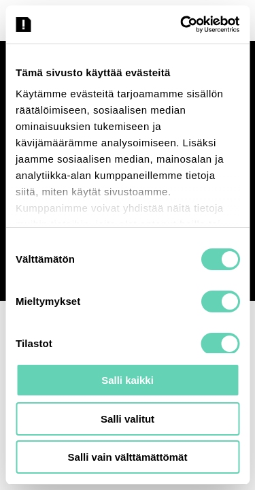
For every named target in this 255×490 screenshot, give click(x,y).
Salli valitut (127, 419)
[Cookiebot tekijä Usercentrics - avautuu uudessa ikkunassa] (181, 24)
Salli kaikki (127, 380)
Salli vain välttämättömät (128, 457)
